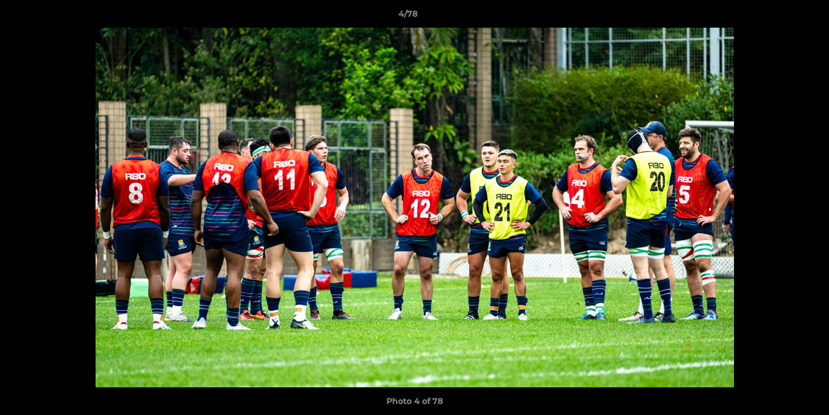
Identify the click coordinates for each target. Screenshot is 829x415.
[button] (781, 17)
